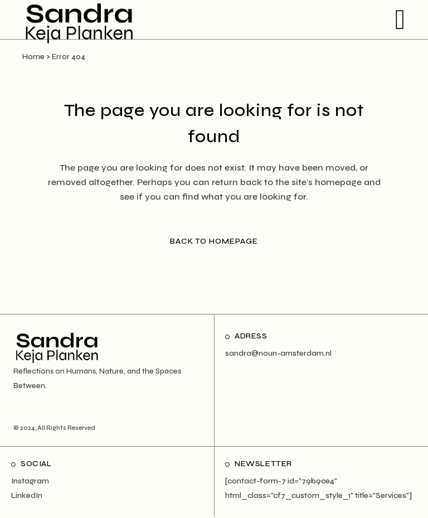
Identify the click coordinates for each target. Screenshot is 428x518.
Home (33, 56)
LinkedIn (26, 495)
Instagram (30, 481)
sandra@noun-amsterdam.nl (278, 353)
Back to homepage (214, 241)
